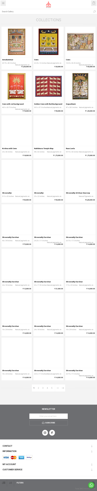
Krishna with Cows (9, 148)
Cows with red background (13, 104)
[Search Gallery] (46, 11)
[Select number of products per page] (3, 482)
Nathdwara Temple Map (43, 148)
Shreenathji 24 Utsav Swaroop (78, 193)
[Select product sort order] (10, 482)
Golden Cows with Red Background (48, 104)
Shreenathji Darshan (10, 237)
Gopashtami (71, 104)
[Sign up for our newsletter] (48, 416)
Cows (36, 60)
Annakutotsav (7, 60)
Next (57, 388)
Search (94, 11)
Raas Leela (70, 148)
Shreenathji (7, 193)
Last (62, 388)
